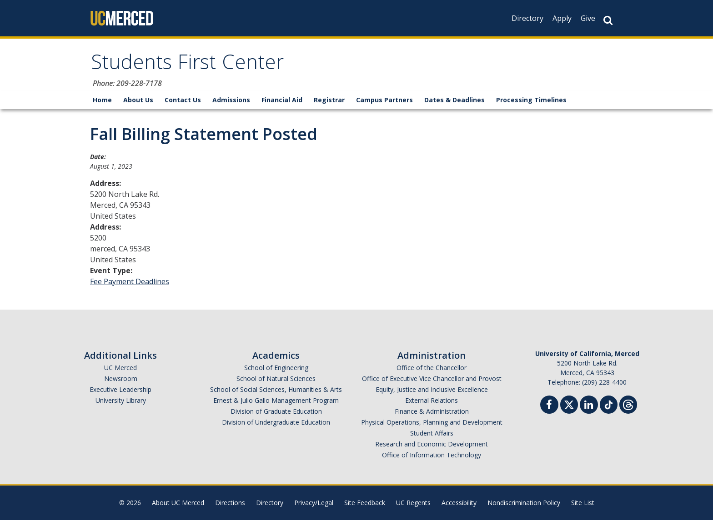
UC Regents (413, 503)
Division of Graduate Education (276, 412)
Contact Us (183, 100)
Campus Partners (384, 100)
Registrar (329, 100)
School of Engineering (276, 368)
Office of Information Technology (431, 455)
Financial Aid (281, 100)
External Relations (431, 401)
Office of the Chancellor (432, 368)
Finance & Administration (432, 412)
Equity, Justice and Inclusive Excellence (432, 390)
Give (588, 18)
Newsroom (120, 379)
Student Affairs (431, 434)
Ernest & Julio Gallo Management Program (276, 401)
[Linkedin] (588, 406)
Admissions (231, 100)
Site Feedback (364, 503)
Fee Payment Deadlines (129, 282)
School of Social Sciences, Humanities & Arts (276, 390)
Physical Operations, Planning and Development (431, 423)
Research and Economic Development (431, 445)
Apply (562, 18)
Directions (230, 503)
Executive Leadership (120, 390)
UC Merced (120, 368)
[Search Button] (608, 20)
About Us (138, 100)
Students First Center (189, 65)
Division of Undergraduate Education (276, 423)
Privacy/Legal (313, 503)
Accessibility (459, 503)
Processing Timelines (531, 100)
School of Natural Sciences (276, 379)
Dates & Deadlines (454, 100)
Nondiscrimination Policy (523, 503)
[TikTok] (608, 404)
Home (102, 100)
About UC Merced (178, 503)
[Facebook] (549, 406)
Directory (527, 18)
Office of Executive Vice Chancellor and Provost (432, 379)
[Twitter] (569, 404)
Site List (582, 503)
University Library (120, 401)
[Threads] (628, 404)
